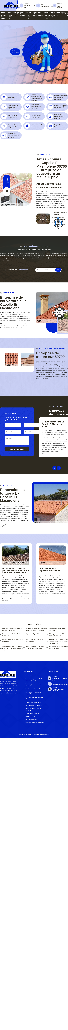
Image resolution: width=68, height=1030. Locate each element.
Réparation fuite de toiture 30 (40, 14)
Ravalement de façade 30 (16, 14)
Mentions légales (44, 734)
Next (59, 468)
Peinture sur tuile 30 (58, 14)
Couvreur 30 (28, 675)
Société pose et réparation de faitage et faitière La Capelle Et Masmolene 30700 (12, 648)
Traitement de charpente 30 (33, 702)
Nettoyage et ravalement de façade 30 (47, 15)
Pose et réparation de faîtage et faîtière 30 (9, 15)
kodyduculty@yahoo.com (47, 6)
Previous (54, 468)
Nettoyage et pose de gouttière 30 (28, 15)
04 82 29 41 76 (27, 5)
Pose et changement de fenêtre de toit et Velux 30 (3, 15)
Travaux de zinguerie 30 (32, 713)
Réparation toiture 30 (31, 719)
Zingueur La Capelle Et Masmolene (36, 634)
